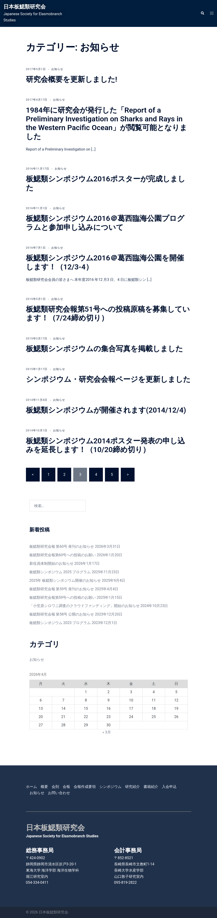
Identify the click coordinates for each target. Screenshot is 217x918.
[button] (202, 13)
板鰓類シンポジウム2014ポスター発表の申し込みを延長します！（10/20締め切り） (105, 445)
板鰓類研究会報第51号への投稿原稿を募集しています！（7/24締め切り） (108, 313)
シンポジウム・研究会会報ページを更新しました (108, 379)
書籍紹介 (151, 786)
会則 (55, 786)
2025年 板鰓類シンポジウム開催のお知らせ (65, 580)
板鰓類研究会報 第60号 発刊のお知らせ (61, 546)
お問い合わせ (59, 793)
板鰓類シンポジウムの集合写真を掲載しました (104, 348)
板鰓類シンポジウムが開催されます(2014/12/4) (106, 410)
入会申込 (169, 786)
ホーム (31, 786)
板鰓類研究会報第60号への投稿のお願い (62, 555)
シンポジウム (110, 786)
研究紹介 (132, 786)
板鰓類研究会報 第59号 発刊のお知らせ (61, 589)
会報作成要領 (85, 786)
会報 (66, 786)
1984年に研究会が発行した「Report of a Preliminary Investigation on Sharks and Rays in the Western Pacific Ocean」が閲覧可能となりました (106, 123)
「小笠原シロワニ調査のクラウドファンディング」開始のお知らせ (84, 606)
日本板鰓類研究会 (25, 6)
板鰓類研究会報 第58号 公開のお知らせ (61, 614)
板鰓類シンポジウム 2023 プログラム (60, 623)
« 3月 (106, 732)
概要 (44, 786)
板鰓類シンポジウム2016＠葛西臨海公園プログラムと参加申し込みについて (105, 222)
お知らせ (57, 69)
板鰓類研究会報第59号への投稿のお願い (62, 597)
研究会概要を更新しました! (71, 79)
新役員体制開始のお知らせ (51, 563)
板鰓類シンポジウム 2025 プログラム (60, 572)
